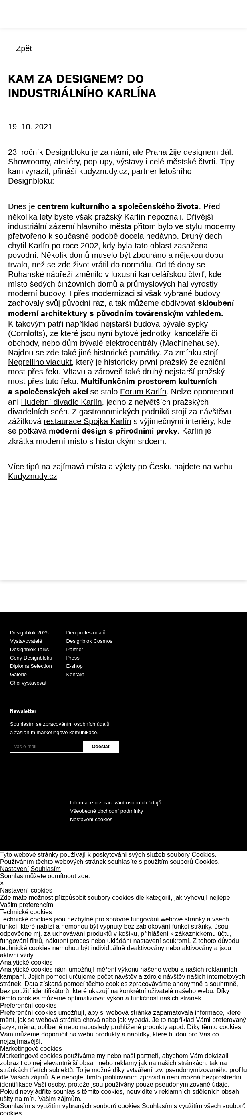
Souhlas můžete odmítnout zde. (45, 876)
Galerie (18, 674)
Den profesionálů (86, 633)
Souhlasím (46, 868)
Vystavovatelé (26, 641)
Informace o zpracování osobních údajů (115, 803)
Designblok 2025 (29, 633)
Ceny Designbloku (31, 658)
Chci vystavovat (28, 683)
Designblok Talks (29, 649)
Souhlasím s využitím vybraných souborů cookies (70, 1106)
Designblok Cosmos (89, 641)
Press (73, 658)
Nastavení (14, 868)
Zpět (24, 48)
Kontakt (75, 674)
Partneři (75, 649)
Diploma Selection (31, 666)
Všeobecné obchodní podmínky (106, 811)
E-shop (74, 666)
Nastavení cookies (91, 819)
